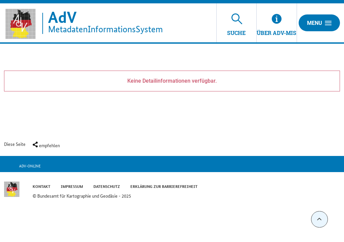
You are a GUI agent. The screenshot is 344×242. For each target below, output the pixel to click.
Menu (319, 22)
